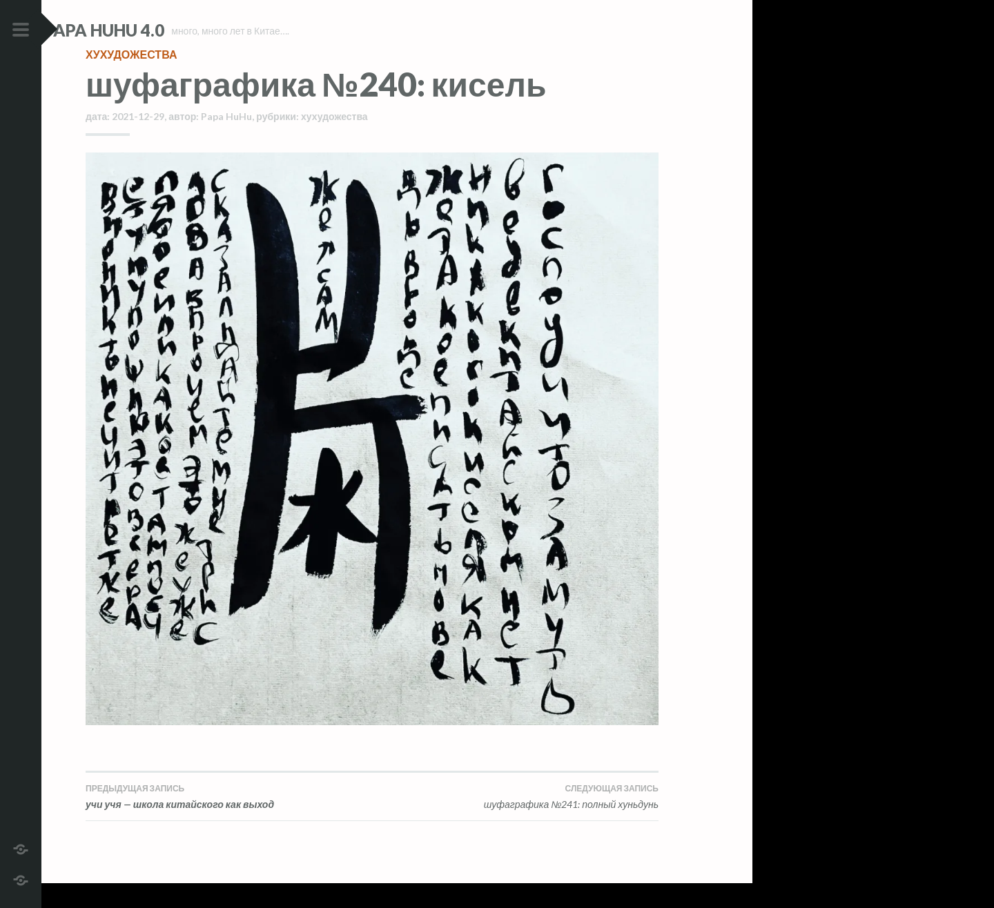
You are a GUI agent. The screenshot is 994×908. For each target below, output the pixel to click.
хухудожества (131, 79)
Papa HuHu (226, 141)
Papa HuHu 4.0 (146, 30)
